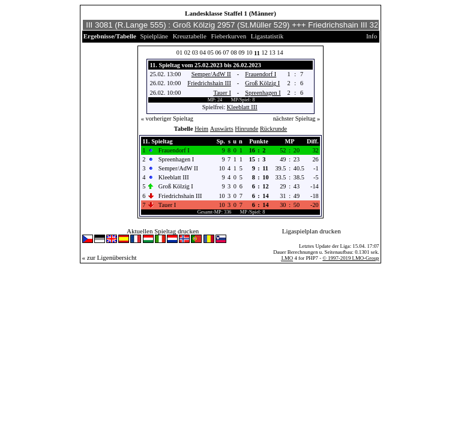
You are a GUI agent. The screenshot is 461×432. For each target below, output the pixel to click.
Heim (201, 128)
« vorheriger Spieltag (167, 118)
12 (264, 52)
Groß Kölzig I (262, 83)
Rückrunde (273, 128)
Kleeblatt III (242, 107)
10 (249, 52)
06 (218, 52)
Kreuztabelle (189, 36)
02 (187, 52)
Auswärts (222, 128)
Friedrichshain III (209, 83)
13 (272, 52)
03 (195, 52)
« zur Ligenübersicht (109, 257)
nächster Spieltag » (297, 118)
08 (233, 52)
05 (211, 52)
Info (371, 36)
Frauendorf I (260, 74)
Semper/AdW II (211, 74)
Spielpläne (154, 36)
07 (226, 52)
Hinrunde (246, 128)
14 (280, 52)
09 (241, 52)
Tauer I (221, 92)
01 (179, 52)
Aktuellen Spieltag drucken (163, 231)
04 (203, 52)
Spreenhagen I (262, 92)
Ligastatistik (267, 36)
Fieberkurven (229, 36)
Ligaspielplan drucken (311, 231)
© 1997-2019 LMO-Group (350, 258)
